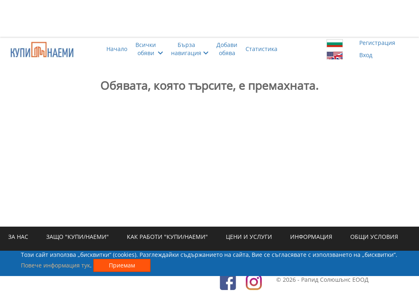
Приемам (122, 265)
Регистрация (377, 43)
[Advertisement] (209, 18)
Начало (116, 49)
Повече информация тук (55, 265)
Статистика (261, 49)
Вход (365, 55)
